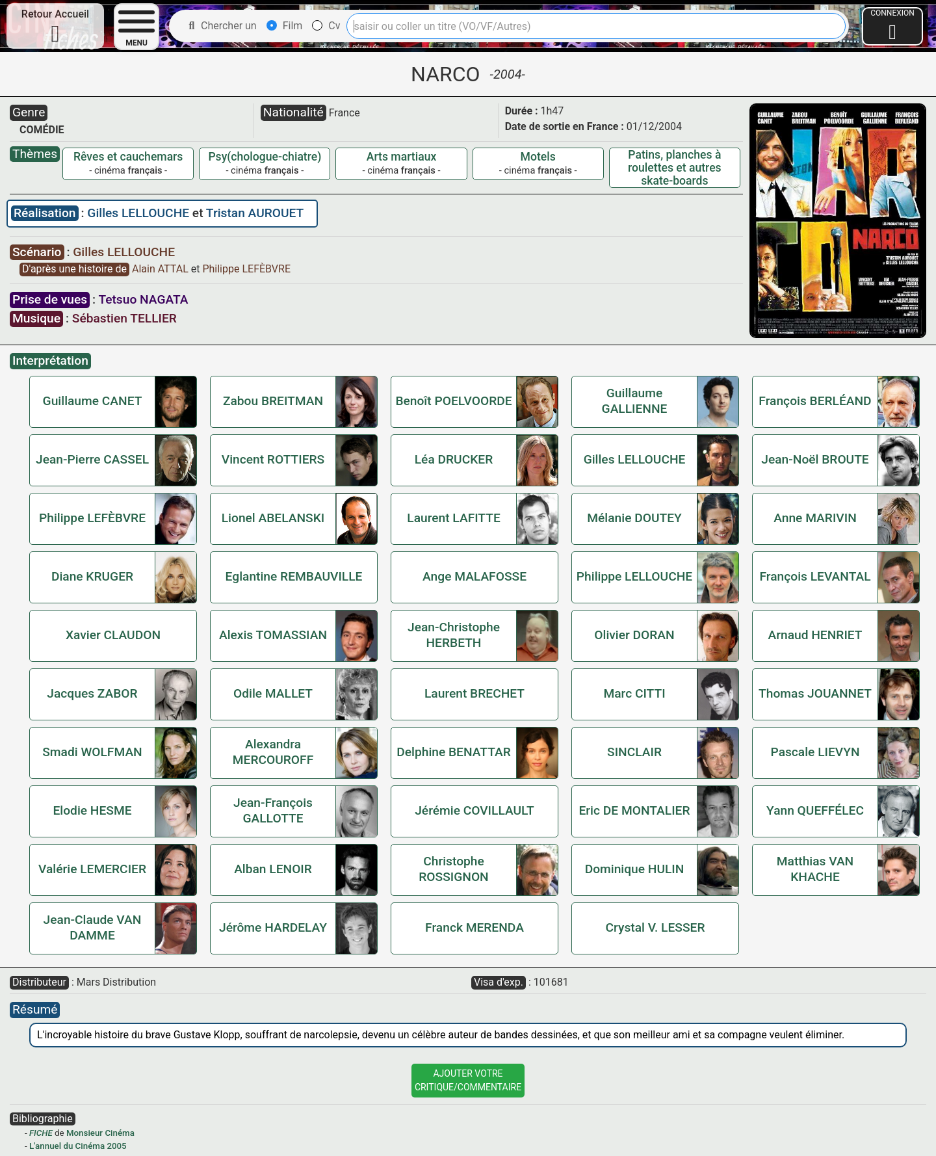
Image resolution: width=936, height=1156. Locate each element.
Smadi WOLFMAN (92, 751)
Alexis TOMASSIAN (273, 634)
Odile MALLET (273, 693)
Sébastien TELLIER (124, 318)
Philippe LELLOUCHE (634, 576)
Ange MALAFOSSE (474, 576)
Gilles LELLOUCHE (139, 212)
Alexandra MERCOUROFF (273, 752)
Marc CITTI (634, 693)
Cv (326, 26)
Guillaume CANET (92, 400)
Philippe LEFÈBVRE (246, 269)
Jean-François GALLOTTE (273, 810)
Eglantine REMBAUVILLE (294, 576)
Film (284, 26)
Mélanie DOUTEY (634, 517)
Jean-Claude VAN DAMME (93, 927)
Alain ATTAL (161, 269)
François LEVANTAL (814, 576)
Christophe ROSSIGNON (453, 869)
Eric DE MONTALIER (634, 810)
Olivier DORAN (634, 634)
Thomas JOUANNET (815, 693)
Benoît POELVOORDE (453, 400)
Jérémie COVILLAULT (474, 810)
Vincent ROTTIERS (273, 459)
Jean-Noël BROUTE (814, 459)
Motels (538, 156)
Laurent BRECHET (474, 693)
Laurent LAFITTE (453, 517)
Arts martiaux (402, 156)
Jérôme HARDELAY (273, 927)
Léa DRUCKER (454, 459)
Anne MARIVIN (815, 517)
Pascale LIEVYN (814, 751)
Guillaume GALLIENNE (635, 401)
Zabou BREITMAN (273, 400)
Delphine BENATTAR (453, 751)
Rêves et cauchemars (128, 156)
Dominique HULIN (634, 868)
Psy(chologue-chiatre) (264, 156)
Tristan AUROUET (255, 212)
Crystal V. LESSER (655, 927)
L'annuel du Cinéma (67, 1146)
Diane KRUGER (92, 576)
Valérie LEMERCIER (92, 868)
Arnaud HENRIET (815, 634)
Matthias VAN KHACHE (815, 869)
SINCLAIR (634, 751)
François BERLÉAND (815, 400)
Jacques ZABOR (92, 693)
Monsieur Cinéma (100, 1133)
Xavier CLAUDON (113, 634)
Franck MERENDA (474, 927)
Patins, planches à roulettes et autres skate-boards (675, 167)
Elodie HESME (92, 810)
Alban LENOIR (273, 868)
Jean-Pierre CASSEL (92, 459)
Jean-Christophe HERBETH (454, 635)
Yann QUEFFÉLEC (815, 810)
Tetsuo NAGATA (143, 299)
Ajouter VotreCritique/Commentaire (468, 1080)
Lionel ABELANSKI (273, 517)
